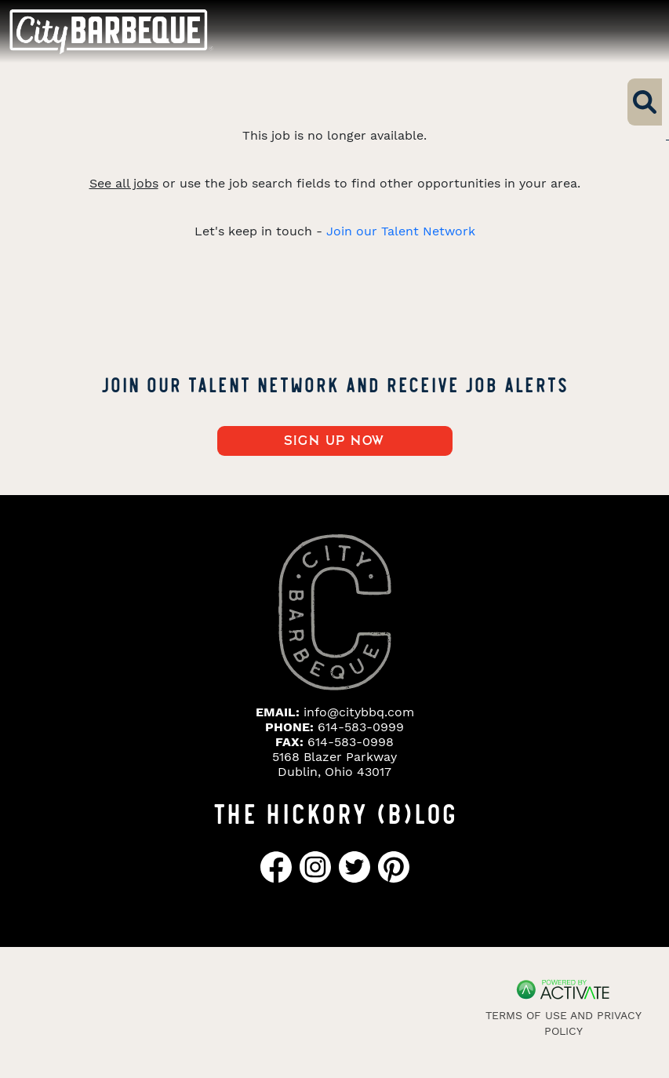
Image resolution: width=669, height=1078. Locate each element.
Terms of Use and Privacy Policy (563, 1023)
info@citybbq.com (359, 712)
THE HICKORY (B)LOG (335, 812)
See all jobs (123, 183)
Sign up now (334, 441)
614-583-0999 (361, 726)
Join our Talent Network (400, 231)
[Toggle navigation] (628, 31)
